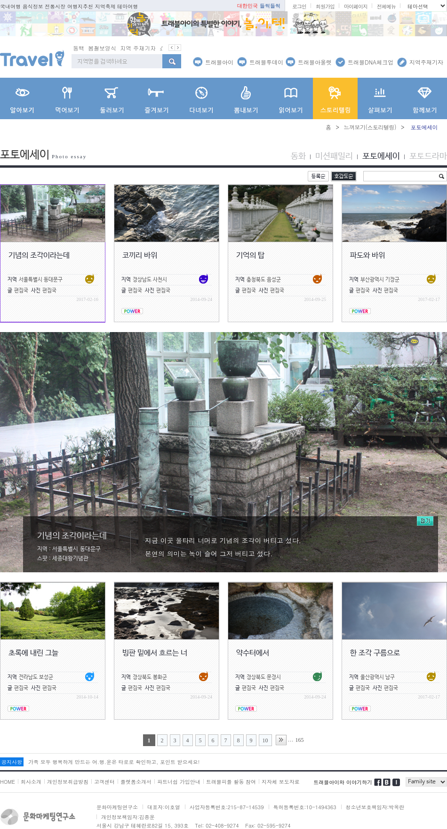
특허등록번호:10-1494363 (304, 807)
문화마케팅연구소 (117, 807)
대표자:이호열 (163, 807)
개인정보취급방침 (67, 781)
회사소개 (31, 781)
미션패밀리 (334, 156)
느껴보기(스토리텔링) (369, 127)
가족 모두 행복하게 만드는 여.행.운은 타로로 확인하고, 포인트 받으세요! (114, 761)
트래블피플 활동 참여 (231, 781)
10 (265, 740)
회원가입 (325, 6)
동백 (106, 48)
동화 (298, 156)
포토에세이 (381, 156)
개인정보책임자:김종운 (128, 817)
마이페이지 (355, 6)
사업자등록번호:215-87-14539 (227, 807)
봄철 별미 (85, 48)
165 (299, 740)
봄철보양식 (130, 48)
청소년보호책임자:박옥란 (375, 807)
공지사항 (11, 761)
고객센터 (104, 781)
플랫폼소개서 (136, 781)
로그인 (299, 6)
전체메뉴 (386, 6)
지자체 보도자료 (281, 781)
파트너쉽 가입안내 (178, 781)
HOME (7, 781)
